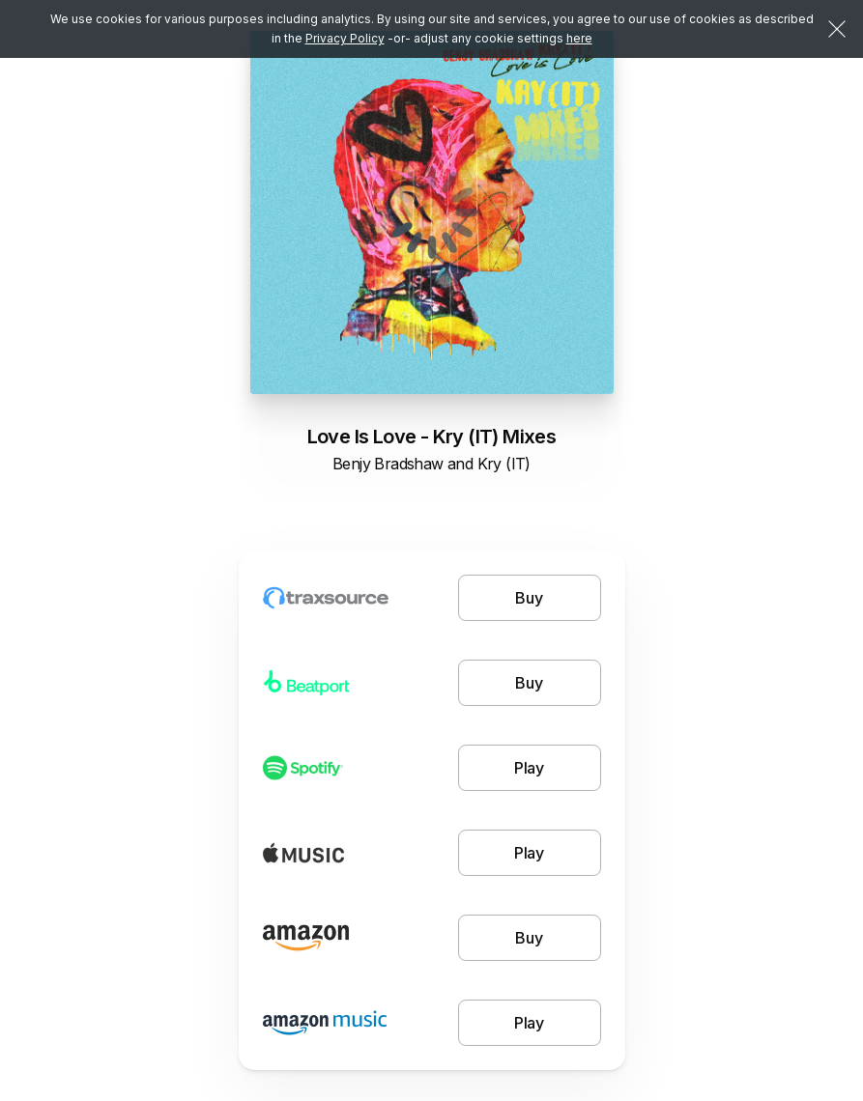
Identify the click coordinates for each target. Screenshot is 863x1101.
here (579, 38)
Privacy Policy (345, 38)
